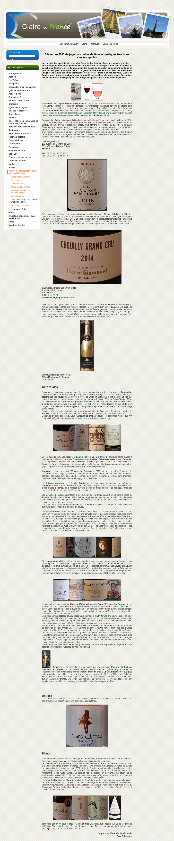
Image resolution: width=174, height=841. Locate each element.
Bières (11, 212)
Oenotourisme (17, 183)
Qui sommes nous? (69, 44)
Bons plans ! (14, 97)
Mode (11, 164)
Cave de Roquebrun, (119, 394)
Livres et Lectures (17, 161)
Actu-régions (14, 94)
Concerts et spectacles (19, 157)
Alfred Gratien (102, 110)
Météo (11, 222)
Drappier (53, 113)
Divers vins (16, 180)
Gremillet (88, 113)
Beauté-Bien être (16, 150)
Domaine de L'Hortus (76, 511)
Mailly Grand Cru (101, 113)
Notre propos (14, 73)
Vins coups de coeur (20, 205)
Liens (84, 44)
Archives (95, 44)
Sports (11, 167)
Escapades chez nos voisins (22, 87)
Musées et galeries (17, 111)
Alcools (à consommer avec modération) (22, 217)
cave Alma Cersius (79, 698)
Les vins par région (17, 209)
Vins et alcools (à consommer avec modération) (22, 172)
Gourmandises (15, 140)
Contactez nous (110, 44)
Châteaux (13, 104)
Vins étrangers (17, 196)
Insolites (12, 117)
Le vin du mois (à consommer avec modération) (24, 200)
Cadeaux (12, 154)
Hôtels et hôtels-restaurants (22, 127)
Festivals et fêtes (16, 137)
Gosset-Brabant (75, 113)
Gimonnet (62, 113)
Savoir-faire (14, 144)
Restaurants (14, 130)
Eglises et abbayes (17, 107)
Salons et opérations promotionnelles (20, 191)
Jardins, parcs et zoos (19, 100)
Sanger (113, 113)
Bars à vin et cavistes (20, 187)
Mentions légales (16, 225)
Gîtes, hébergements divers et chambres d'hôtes (23, 122)
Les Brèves (13, 80)
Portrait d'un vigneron (20, 177)
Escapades (13, 83)
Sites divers (14, 114)
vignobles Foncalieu (55, 495)
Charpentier (115, 110)
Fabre (63, 630)
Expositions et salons (18, 133)
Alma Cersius (112, 411)
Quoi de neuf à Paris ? (19, 90)
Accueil (12, 77)
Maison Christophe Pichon (56, 826)
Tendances (13, 147)
